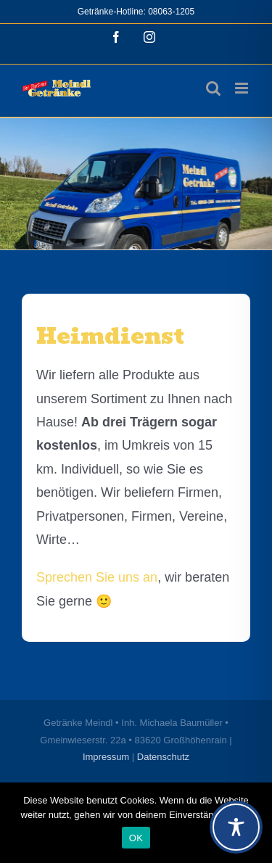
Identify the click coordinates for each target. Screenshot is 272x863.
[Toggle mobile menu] (242, 88)
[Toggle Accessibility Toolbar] (236, 827)
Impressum (106, 756)
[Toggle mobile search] (213, 88)
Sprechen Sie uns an (96, 577)
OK (136, 838)
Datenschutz (163, 756)
